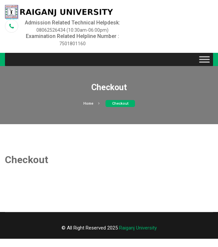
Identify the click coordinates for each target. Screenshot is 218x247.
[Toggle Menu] (204, 59)
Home (91, 103)
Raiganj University (138, 228)
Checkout (120, 103)
